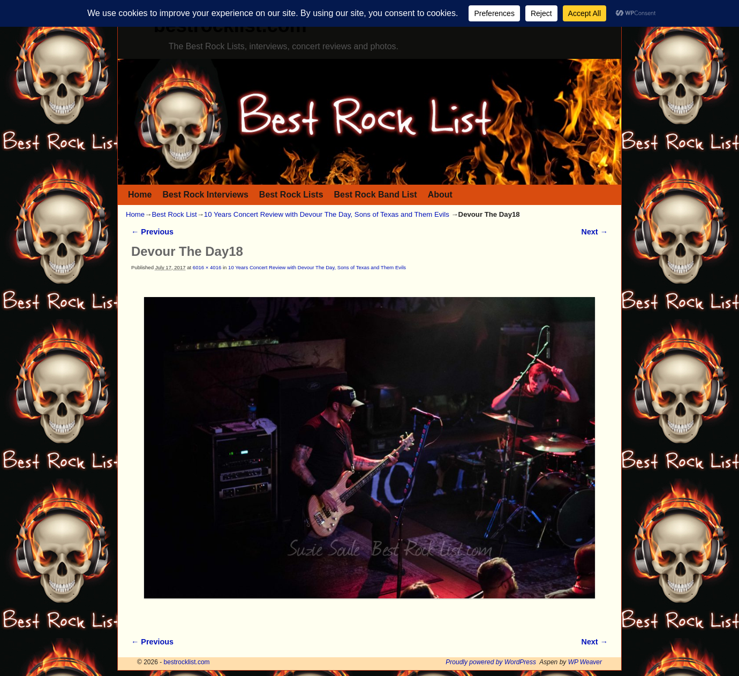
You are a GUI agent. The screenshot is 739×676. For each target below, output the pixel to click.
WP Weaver (585, 662)
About (440, 194)
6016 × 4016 (207, 267)
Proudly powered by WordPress (491, 662)
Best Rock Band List (375, 194)
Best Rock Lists (291, 194)
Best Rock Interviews (205, 194)
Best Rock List (174, 214)
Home (140, 194)
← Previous (152, 231)
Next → (595, 231)
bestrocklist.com (187, 662)
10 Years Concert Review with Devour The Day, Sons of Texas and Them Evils (326, 214)
